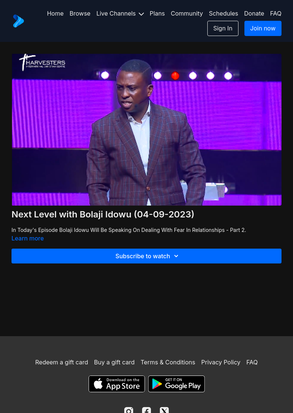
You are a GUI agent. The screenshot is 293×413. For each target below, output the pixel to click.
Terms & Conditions (168, 362)
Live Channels (120, 13)
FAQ (276, 13)
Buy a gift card (114, 362)
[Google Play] (176, 384)
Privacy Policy (220, 362)
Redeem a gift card (61, 362)
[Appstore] (116, 384)
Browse (80, 13)
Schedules (223, 13)
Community (187, 13)
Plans (157, 13)
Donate (254, 13)
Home (55, 13)
